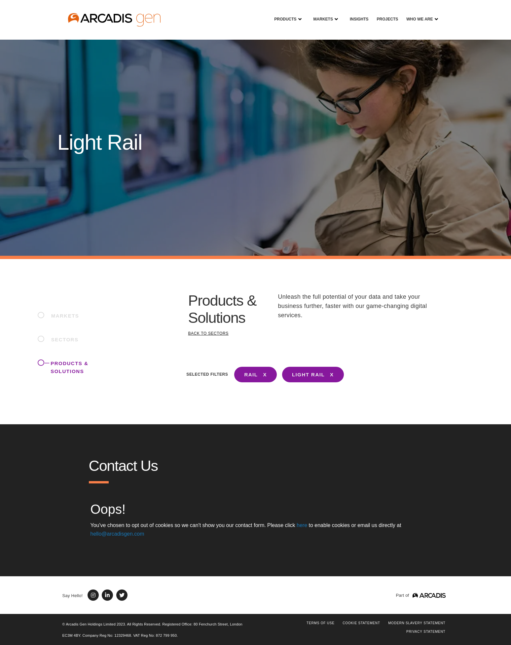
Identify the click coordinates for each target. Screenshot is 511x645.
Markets (321, 14)
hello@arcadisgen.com (117, 534)
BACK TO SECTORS (208, 333)
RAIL (251, 374)
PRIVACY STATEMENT (425, 631)
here (302, 525)
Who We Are (417, 14)
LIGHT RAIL (308, 374)
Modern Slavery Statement (416, 623)
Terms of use (321, 623)
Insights (356, 14)
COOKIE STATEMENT (361, 623)
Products (283, 14)
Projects (385, 14)
